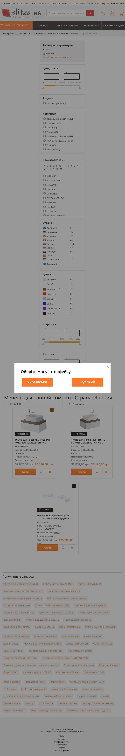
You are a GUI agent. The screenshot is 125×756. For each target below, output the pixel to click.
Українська (37, 382)
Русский (88, 382)
